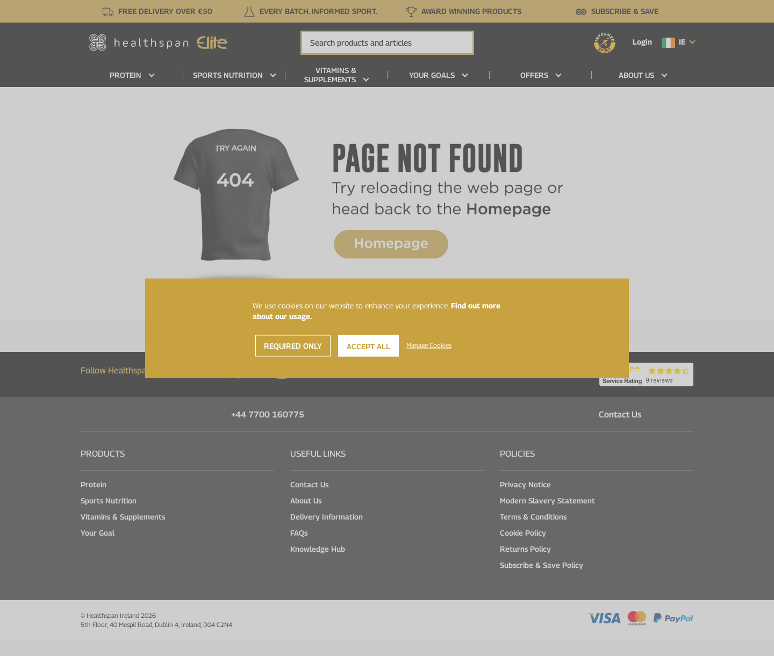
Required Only (293, 345)
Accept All (368, 345)
